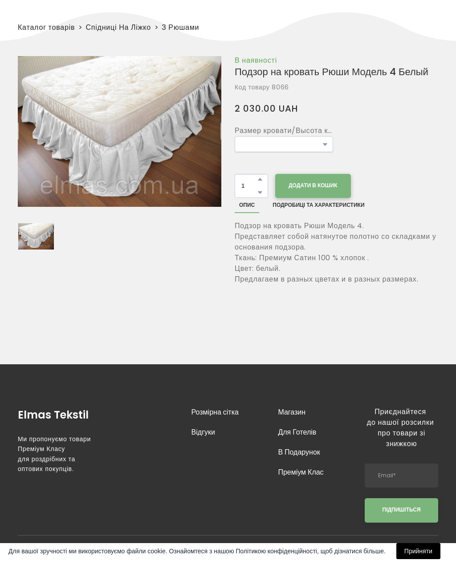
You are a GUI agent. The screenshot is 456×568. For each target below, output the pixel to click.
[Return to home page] (54, 414)
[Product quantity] (249, 186)
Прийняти (418, 551)
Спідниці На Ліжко (118, 27)
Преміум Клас (300, 472)
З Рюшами (180, 27)
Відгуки (203, 432)
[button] (260, 179)
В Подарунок (299, 452)
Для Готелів (297, 432)
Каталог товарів (46, 27)
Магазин (291, 412)
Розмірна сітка (215, 412)
